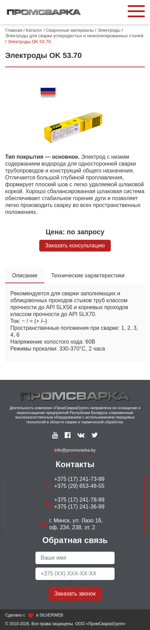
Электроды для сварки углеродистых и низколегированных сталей (74, 35)
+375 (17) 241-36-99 (79, 507)
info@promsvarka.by (74, 450)
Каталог (34, 30)
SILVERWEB (51, 615)
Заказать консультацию (75, 245)
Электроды (109, 30)
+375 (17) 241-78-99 (79, 500)
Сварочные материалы (70, 30)
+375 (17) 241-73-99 (79, 479)
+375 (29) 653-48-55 (79, 486)
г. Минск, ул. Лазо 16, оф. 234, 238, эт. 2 (76, 524)
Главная (13, 30)
